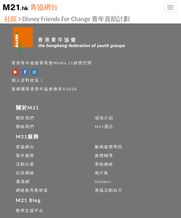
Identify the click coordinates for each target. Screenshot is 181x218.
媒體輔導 (104, 155)
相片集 (102, 173)
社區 (10, 19)
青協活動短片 (109, 190)
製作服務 (25, 155)
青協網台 (44, 7)
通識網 (23, 181)
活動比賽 (25, 164)
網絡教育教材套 (32, 190)
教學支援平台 (30, 210)
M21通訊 (104, 126)
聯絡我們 (25, 126)
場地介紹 (104, 118)
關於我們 (25, 118)
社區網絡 (25, 173)
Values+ (103, 181)
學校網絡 (104, 164)
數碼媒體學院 (109, 146)
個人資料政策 (25, 80)
